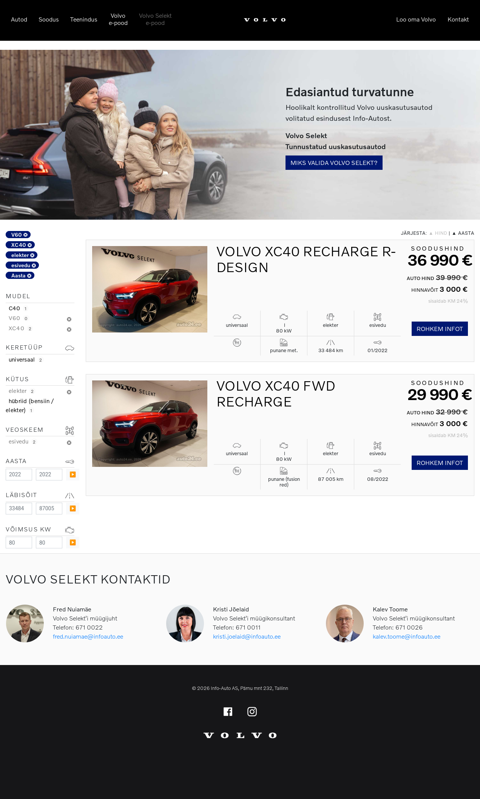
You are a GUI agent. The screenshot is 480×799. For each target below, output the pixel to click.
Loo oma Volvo (416, 19)
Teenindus (83, 19)
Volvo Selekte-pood (155, 19)
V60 (19, 234)
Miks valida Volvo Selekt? (334, 162)
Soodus (49, 19)
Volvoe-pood (118, 19)
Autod (19, 19)
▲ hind (438, 233)
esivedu (23, 265)
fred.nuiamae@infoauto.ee (88, 636)
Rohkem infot (440, 328)
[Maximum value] (49, 474)
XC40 (21, 245)
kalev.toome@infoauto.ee (406, 636)
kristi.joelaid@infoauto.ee (247, 636)
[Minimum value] (19, 474)
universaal (26, 359)
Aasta (21, 275)
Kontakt (458, 19)
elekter (22, 255)
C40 (18, 308)
